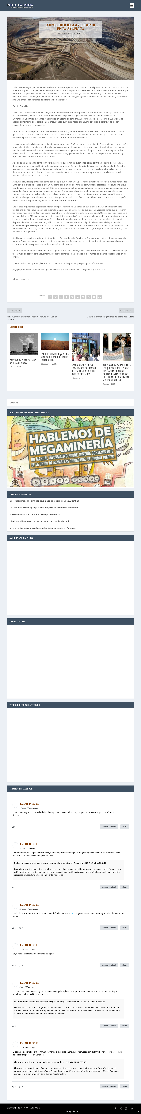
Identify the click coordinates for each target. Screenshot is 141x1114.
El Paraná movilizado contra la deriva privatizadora (35, 514)
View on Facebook (109, 826)
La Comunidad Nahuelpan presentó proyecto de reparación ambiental (44, 507)
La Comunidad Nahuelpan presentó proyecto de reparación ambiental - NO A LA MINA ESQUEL (59, 1001)
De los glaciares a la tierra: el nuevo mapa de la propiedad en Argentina (44, 501)
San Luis (81, 33)
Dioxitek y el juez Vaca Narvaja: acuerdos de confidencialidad (39, 521)
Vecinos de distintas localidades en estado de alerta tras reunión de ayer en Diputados (85, 370)
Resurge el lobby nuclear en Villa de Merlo (23, 361)
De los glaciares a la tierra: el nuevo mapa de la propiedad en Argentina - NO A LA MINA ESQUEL (60, 863)
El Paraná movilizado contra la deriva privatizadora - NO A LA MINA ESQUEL (50, 1062)
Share (124, 826)
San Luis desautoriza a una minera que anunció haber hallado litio (55, 356)
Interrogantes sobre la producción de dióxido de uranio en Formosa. (43, 528)
